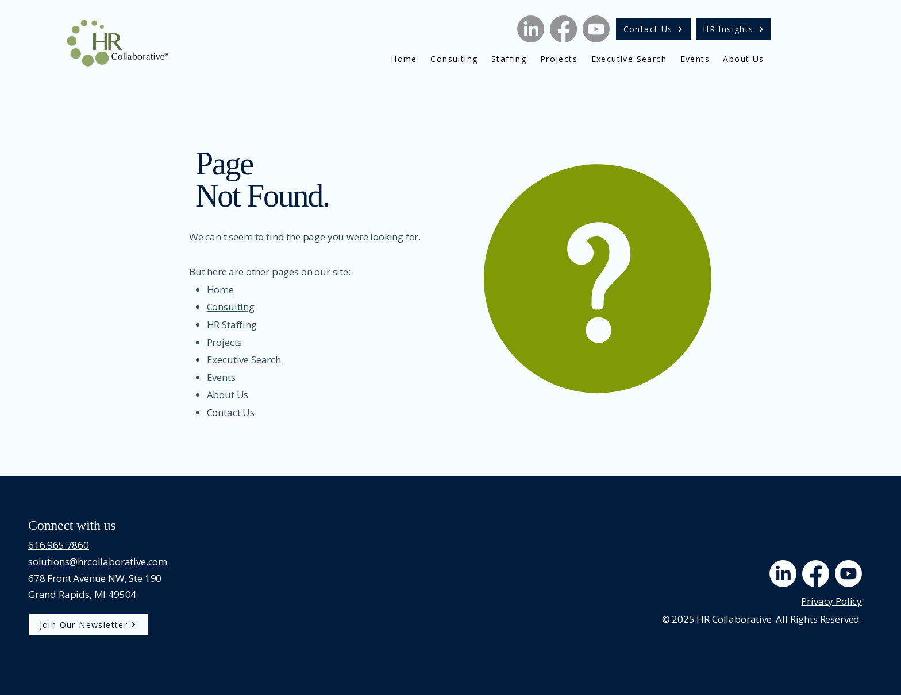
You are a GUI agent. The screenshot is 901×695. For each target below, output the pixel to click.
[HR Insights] (733, 29)
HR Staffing (232, 324)
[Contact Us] (653, 29)
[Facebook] (563, 28)
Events (221, 377)
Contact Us (231, 412)
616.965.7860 (58, 545)
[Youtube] (596, 28)
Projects (224, 342)
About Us (228, 394)
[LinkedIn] (530, 28)
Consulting (231, 306)
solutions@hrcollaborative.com (97, 561)
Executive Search (244, 359)
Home (220, 289)
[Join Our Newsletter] (88, 624)
